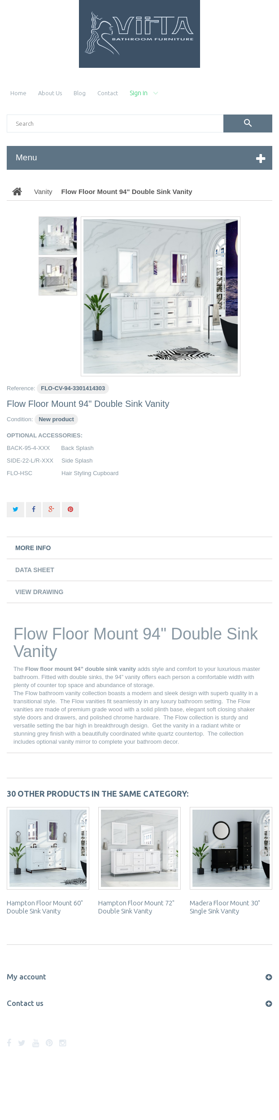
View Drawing (39, 591)
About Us (50, 93)
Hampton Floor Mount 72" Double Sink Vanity (136, 907)
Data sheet (34, 569)
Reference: (21, 388)
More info (33, 547)
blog (80, 93)
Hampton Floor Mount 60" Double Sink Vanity (45, 907)
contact (107, 93)
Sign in (139, 93)
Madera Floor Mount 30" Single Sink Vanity (225, 907)
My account (26, 976)
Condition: (20, 419)
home (18, 93)
